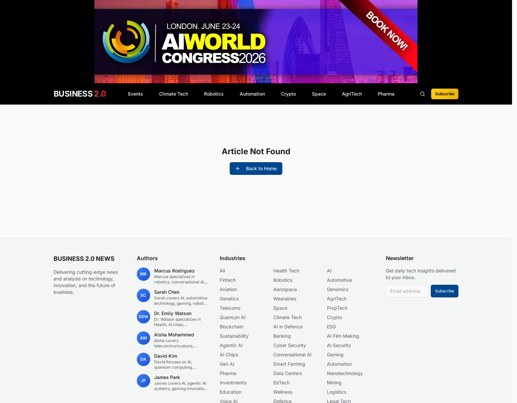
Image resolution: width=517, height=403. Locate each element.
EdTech (281, 382)
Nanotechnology (345, 373)
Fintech (228, 280)
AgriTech (352, 94)
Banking (282, 336)
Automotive (339, 280)
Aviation (228, 289)
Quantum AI (233, 317)
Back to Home (256, 168)
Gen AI (227, 364)
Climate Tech (173, 94)
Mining (334, 382)
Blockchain (231, 326)
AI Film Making (343, 336)
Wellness (282, 392)
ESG (331, 326)
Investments (233, 382)
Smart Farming (289, 364)
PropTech (337, 308)
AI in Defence (288, 326)
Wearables (284, 298)
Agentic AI (231, 345)
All (222, 270)
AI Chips (229, 354)
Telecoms (230, 308)
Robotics (214, 94)
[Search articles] (422, 94)
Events (135, 94)
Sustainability (234, 336)
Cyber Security (289, 345)
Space (319, 94)
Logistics (336, 392)
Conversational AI (292, 354)
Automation (252, 94)
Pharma (386, 94)
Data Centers (287, 373)
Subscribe (444, 93)
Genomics (337, 289)
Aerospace (285, 289)
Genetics (229, 298)
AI (329, 270)
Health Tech (286, 270)
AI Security (339, 345)
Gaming (335, 354)
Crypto (288, 94)
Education (230, 392)
